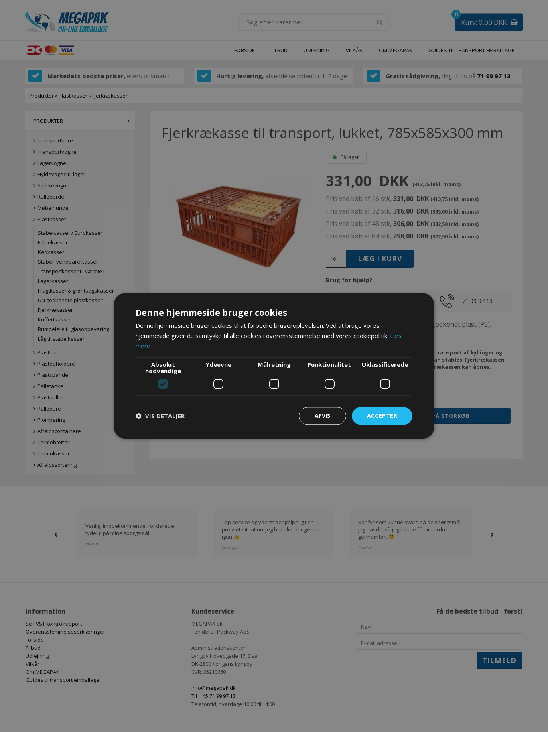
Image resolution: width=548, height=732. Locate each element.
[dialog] (274, 366)
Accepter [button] (382, 415)
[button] (160, 415)
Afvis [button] (323, 415)
